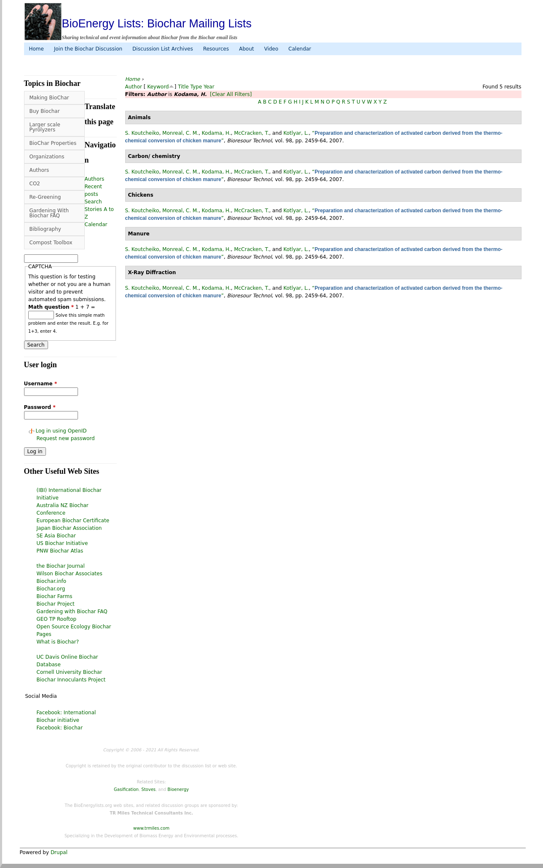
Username (40, 384)
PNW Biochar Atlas (60, 551)
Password (40, 407)
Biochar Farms (55, 596)
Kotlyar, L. (296, 133)
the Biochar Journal (61, 566)
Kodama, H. (216, 133)
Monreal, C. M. (180, 133)
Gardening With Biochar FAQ (49, 213)
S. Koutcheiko (142, 133)
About (246, 49)
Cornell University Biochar (69, 672)
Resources (216, 49)
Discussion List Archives (162, 49)
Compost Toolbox (51, 243)
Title (183, 87)
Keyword (158, 87)
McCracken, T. (251, 133)
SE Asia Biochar (56, 536)
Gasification (126, 789)
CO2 (35, 184)
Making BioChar (49, 98)
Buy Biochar (45, 111)
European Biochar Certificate (73, 520)
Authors (39, 170)
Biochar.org (51, 589)
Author (133, 87)
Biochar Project (56, 604)
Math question (51, 307)
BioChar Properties (53, 143)
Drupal (59, 852)
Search (93, 202)
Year (209, 87)
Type (196, 87)
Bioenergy (178, 789)
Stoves (148, 789)
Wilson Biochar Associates (69, 574)
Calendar (299, 49)
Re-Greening (45, 197)
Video (271, 49)
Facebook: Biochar (60, 728)
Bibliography (45, 229)
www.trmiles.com (151, 828)
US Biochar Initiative (62, 543)
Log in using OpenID (61, 431)
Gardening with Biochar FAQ (72, 611)
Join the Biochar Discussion (88, 49)
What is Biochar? (58, 642)
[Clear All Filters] (231, 94)
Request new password (66, 438)
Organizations (47, 157)
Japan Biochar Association (69, 528)
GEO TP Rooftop (57, 619)
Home (36, 49)
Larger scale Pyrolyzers (45, 127)
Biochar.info (52, 581)
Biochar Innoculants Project (71, 680)
